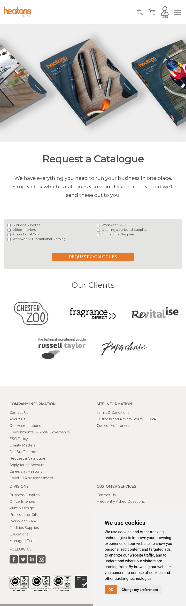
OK (110, 590)
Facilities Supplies (24, 528)
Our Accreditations (25, 425)
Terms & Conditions (113, 412)
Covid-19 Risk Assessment (31, 478)
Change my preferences (140, 590)
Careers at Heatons (25, 471)
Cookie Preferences (113, 425)
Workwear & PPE (114, 225)
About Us (17, 419)
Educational (19, 534)
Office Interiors (24, 229)
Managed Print (22, 541)
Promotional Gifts (25, 234)
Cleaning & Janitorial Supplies (124, 229)
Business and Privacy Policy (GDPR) (127, 419)
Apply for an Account (27, 465)
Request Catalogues (93, 257)
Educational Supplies (117, 234)
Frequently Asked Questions (121, 501)
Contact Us (18, 412)
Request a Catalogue (27, 458)
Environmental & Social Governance (39, 432)
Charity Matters (22, 445)
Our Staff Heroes (23, 452)
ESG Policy (18, 439)
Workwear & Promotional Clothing (39, 239)
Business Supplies (26, 225)
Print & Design (21, 508)
